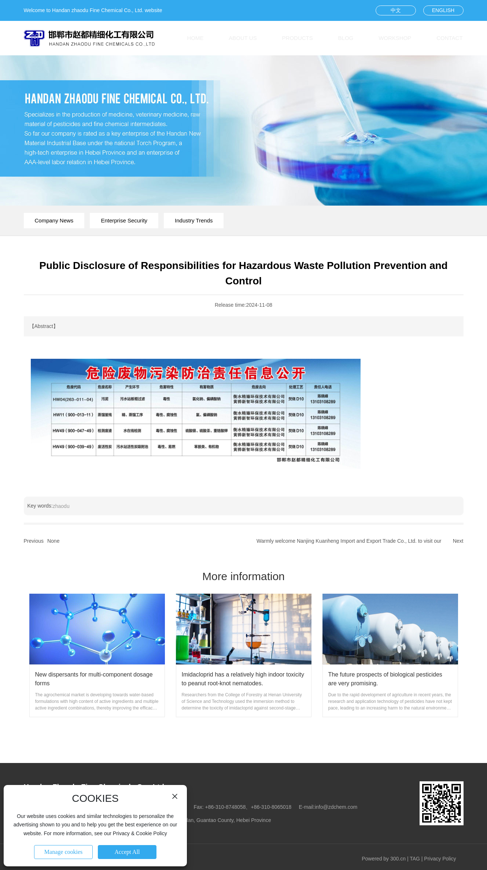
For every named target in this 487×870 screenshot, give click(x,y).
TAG (415, 859)
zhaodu (61, 506)
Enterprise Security (124, 220)
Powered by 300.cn (384, 859)
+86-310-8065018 (271, 807)
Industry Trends (194, 220)
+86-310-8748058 (225, 807)
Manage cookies (63, 852)
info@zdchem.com (336, 807)
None (53, 541)
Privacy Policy (440, 859)
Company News (54, 220)
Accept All (127, 852)
